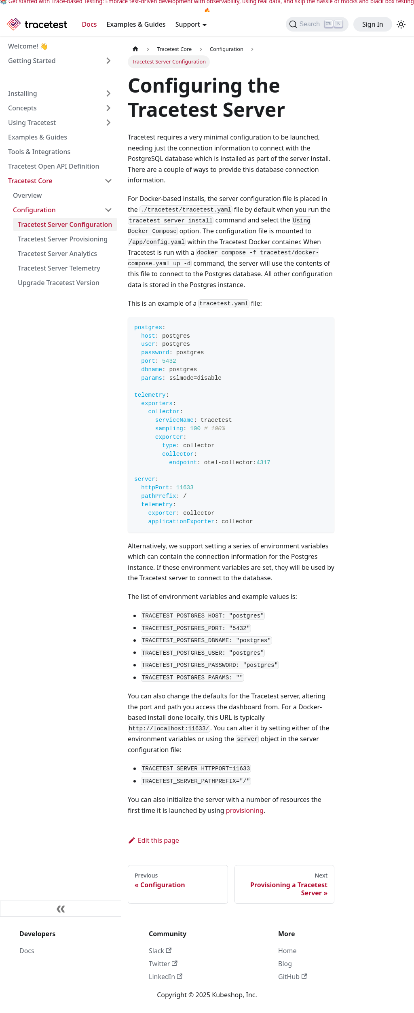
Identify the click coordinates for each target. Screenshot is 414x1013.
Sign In (372, 24)
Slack (160, 950)
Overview (27, 195)
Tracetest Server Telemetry (59, 268)
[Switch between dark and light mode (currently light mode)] (401, 24)
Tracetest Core (30, 180)
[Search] (317, 24)
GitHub (292, 976)
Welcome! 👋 (28, 46)
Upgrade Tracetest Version (58, 282)
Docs (89, 24)
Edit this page (153, 840)
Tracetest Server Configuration (65, 224)
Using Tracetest (32, 122)
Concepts (22, 108)
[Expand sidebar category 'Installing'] (108, 93)
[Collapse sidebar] (60, 909)
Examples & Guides (136, 24)
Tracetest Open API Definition (53, 166)
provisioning (245, 810)
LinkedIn (165, 976)
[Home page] (135, 49)
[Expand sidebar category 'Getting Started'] (108, 60)
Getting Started (32, 60)
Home (287, 950)
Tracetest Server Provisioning (63, 239)
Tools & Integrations (39, 151)
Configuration (34, 209)
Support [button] (187, 24)
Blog (285, 963)
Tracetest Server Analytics (57, 253)
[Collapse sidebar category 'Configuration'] (108, 209)
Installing (22, 93)
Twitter (163, 963)
